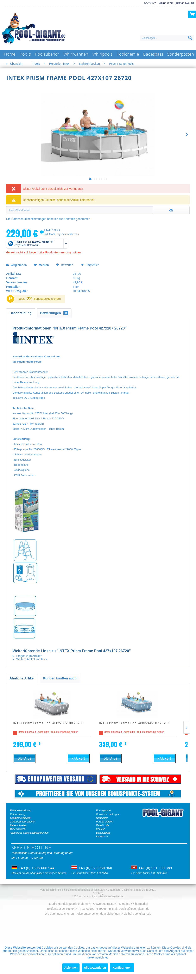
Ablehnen (71, 967)
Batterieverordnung (20, 810)
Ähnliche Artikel (22, 678)
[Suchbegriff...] (167, 38)
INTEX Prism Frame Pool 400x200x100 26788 (48, 723)
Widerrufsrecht (18, 829)
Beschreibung (21, 313)
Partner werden (104, 821)
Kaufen (78, 758)
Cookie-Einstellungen (108, 814)
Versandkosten (18, 825)
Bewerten (65, 265)
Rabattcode (102, 825)
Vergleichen (16, 265)
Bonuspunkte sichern (47, 298)
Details (25, 758)
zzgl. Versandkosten (68, 234)
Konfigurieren (122, 967)
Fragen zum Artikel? (27, 656)
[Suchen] (190, 38)
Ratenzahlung (17, 814)
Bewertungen (54, 313)
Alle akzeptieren (95, 967)
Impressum (102, 836)
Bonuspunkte (103, 810)
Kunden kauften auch (60, 678)
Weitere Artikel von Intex (30, 659)
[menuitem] (148, 3)
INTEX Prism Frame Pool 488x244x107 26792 (134, 723)
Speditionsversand (20, 817)
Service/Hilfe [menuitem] (184, 3)
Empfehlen (90, 265)
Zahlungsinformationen (22, 821)
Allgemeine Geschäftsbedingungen (29, 832)
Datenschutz (103, 832)
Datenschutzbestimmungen (28, 219)
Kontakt (100, 829)
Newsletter (102, 817)
